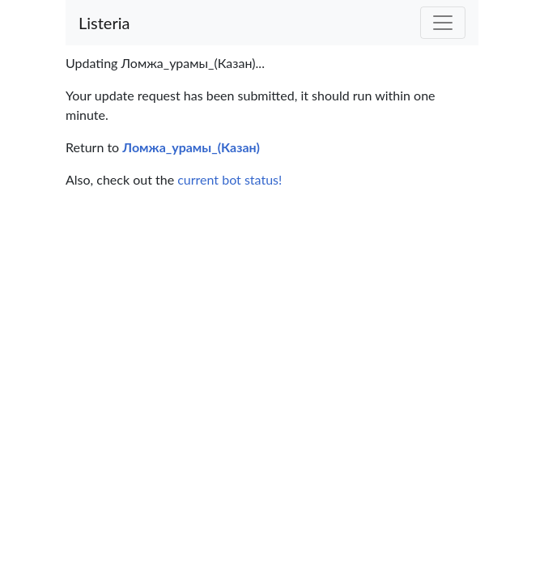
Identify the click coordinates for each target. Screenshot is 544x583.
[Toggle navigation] (442, 22)
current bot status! (229, 179)
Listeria (104, 22)
